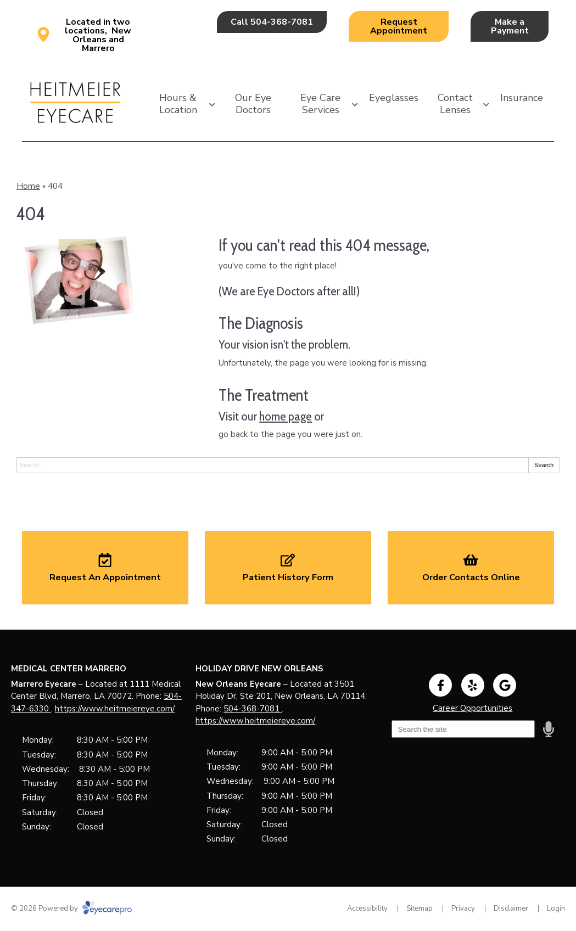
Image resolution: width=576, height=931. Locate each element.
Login (556, 908)
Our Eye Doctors (253, 103)
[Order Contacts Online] (471, 567)
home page (285, 416)
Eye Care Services (320, 103)
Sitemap (419, 908)
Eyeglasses (393, 97)
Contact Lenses (455, 103)
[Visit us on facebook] (440, 685)
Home (28, 186)
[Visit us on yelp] (472, 685)
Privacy (463, 908)
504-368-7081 (252, 708)
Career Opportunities (472, 708)
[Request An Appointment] (105, 567)
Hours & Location (178, 103)
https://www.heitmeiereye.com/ (115, 708)
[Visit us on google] (504, 685)
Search (543, 465)
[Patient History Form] (288, 567)
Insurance (521, 97)
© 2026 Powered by (71, 908)
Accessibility (367, 908)
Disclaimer (511, 908)
